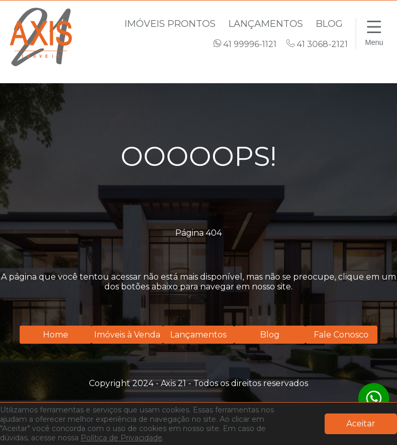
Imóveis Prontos (171, 23)
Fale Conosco (341, 335)
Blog (329, 23)
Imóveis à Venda (127, 335)
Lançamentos (267, 23)
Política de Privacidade (121, 437)
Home (55, 335)
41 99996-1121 (246, 44)
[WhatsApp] (373, 398)
